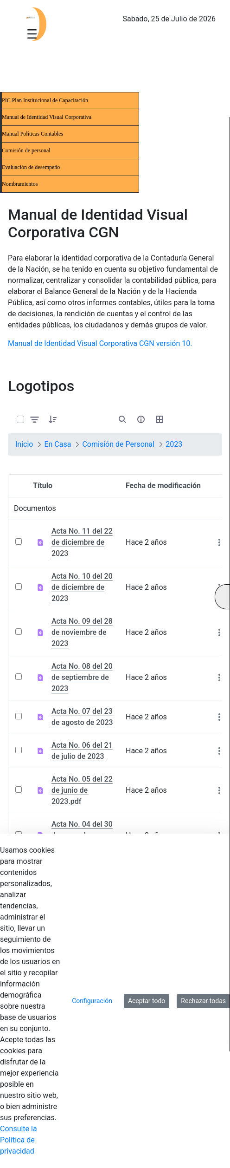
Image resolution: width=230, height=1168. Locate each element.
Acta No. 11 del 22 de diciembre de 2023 (82, 542)
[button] (52, 419)
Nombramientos (20, 184)
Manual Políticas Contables (32, 134)
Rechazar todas (203, 1001)
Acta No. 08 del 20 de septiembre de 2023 (82, 677)
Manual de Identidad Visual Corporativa (46, 117)
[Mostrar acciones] (219, 542)
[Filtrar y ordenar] (35, 420)
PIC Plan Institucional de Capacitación (45, 100)
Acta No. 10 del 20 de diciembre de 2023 (82, 587)
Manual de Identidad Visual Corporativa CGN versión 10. (100, 343)
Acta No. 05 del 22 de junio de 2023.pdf (82, 790)
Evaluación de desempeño (31, 167)
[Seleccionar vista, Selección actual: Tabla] (159, 419)
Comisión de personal (26, 150)
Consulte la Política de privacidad (18, 1139)
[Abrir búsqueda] (122, 419)
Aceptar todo (146, 1001)
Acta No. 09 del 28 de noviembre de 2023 (82, 632)
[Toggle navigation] (32, 33)
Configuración (92, 1001)
